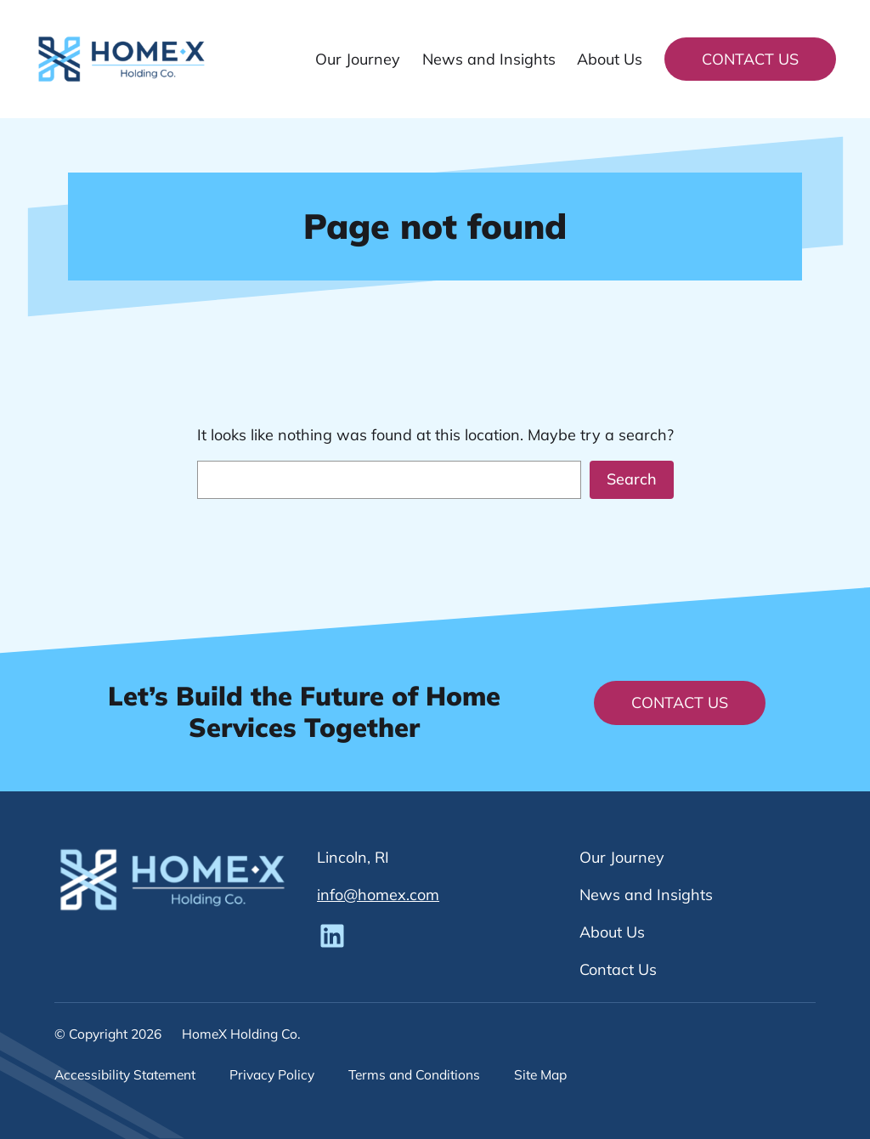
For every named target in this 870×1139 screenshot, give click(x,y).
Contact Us (750, 59)
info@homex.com (378, 894)
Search (632, 479)
